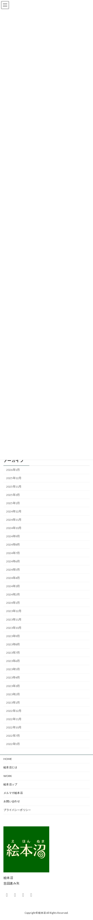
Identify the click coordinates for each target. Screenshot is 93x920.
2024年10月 (13, 528)
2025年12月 (13, 478)
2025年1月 (13, 503)
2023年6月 (13, 661)
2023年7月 (13, 652)
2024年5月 (13, 569)
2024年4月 (13, 578)
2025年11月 (13, 486)
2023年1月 (13, 702)
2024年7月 (13, 553)
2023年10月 (13, 628)
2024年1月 (13, 602)
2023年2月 (13, 694)
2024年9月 (13, 536)
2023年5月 (13, 669)
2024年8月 (13, 544)
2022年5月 (13, 744)
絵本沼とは (10, 767)
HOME (7, 759)
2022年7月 (13, 735)
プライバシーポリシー (17, 810)
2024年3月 (13, 586)
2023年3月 (13, 686)
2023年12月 (13, 611)
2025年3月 (13, 495)
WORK (7, 776)
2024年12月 (13, 511)
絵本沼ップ (10, 784)
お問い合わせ (11, 801)
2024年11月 (13, 519)
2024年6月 (13, 561)
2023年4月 (13, 677)
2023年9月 (13, 636)
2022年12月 (13, 711)
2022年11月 (13, 719)
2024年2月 (13, 594)
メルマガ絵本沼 (13, 793)
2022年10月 (13, 727)
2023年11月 (13, 619)
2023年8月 (13, 644)
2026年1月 (13, 470)
